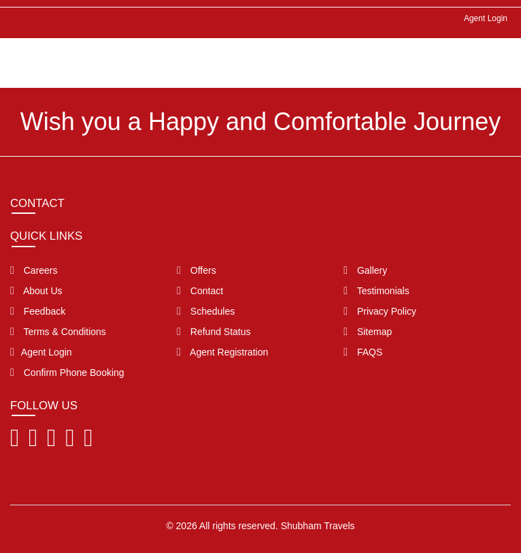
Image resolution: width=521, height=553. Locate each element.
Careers (34, 270)
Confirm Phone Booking (67, 372)
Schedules (206, 311)
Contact (200, 290)
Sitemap (367, 331)
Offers (196, 270)
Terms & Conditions (58, 331)
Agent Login (485, 18)
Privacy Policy (379, 311)
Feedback (37, 311)
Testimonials (376, 290)
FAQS (362, 352)
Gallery (365, 270)
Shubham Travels (318, 525)
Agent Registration (222, 352)
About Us (36, 290)
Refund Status (213, 331)
